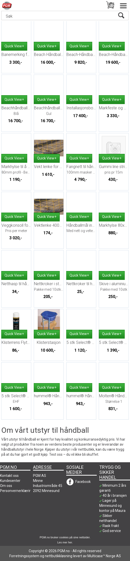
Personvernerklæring (16, 491)
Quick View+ (14, 46)
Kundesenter (10, 481)
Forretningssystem (24, 556)
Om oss (6, 486)
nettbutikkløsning (58, 556)
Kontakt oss (9, 476)
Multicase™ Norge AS (104, 556)
